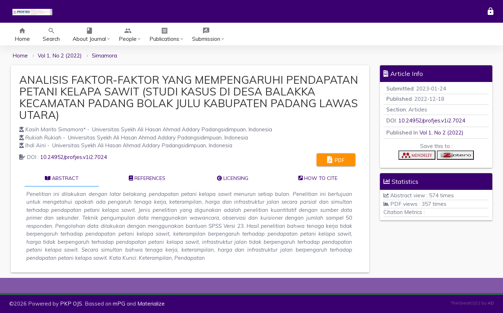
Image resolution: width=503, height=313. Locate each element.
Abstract (62, 178)
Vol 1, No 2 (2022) (60, 55)
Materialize (151, 303)
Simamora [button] (104, 55)
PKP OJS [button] (71, 303)
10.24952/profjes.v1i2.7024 (73, 157)
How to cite (318, 178)
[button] (416, 156)
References (147, 178)
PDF (336, 159)
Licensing (232, 178)
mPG (119, 303)
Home (20, 55)
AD (491, 303)
